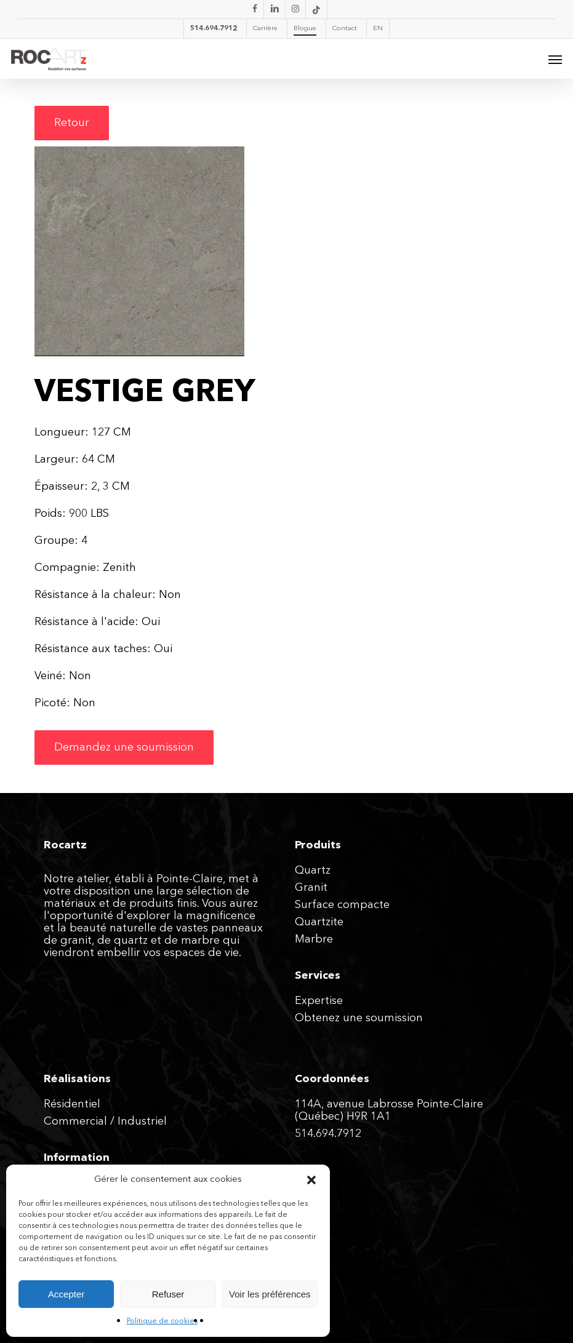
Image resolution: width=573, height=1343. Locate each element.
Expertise (319, 1000)
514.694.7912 (328, 1133)
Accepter (66, 1294)
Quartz (313, 870)
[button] (311, 1180)
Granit (311, 887)
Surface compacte (342, 905)
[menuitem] (377, 28)
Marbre (314, 939)
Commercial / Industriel (105, 1121)
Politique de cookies (162, 1321)
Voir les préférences (270, 1294)
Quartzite (319, 922)
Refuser (168, 1294)
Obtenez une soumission (359, 1018)
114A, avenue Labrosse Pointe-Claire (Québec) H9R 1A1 (389, 1110)
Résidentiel (72, 1104)
